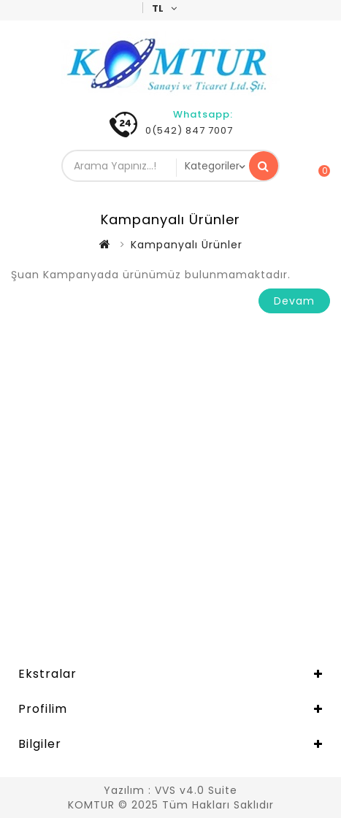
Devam (294, 301)
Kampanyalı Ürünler (186, 244)
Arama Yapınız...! (263, 165)
